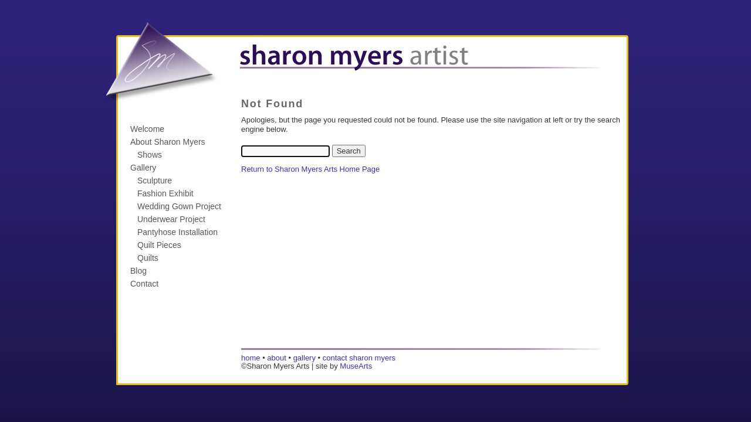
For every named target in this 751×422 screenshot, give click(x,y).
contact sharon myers (359, 357)
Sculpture (154, 180)
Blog (138, 270)
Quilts (147, 258)
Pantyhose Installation (177, 232)
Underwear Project (171, 219)
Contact (144, 283)
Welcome (147, 129)
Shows (149, 154)
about (276, 357)
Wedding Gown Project (179, 206)
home (251, 357)
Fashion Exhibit (165, 193)
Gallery (143, 167)
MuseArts (356, 366)
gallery (304, 357)
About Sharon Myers (167, 142)
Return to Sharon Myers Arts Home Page (310, 169)
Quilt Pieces (159, 245)
